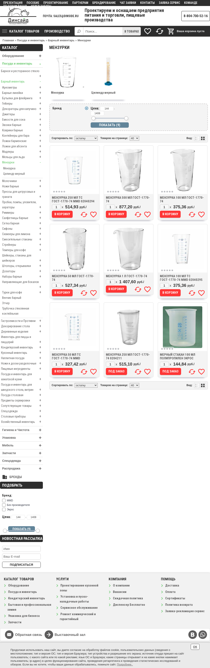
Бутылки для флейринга (22, 98)
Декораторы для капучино (22, 108)
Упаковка (22, 437)
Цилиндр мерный (14, 173)
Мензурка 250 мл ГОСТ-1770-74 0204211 (128, 356)
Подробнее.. (125, 664)
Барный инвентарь (22, 81)
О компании (121, 585)
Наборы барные (22, 276)
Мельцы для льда (22, 157)
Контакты (147, 2)
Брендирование (104, 2)
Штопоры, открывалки (22, 265)
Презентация (12, 2)
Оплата (170, 592)
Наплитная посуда (22, 358)
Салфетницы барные (22, 218)
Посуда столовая (22, 395)
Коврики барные (22, 130)
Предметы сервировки (22, 400)
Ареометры (22, 87)
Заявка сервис (169, 2)
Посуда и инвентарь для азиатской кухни (22, 377)
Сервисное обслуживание (79, 608)
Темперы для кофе (22, 250)
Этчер (6, 303)
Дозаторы (22, 271)
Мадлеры (22, 151)
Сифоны (22, 228)
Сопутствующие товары (22, 405)
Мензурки (22, 162)
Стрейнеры (22, 244)
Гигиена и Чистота (22, 430)
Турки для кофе (22, 292)
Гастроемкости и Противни (22, 320)
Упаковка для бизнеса (24, 616)
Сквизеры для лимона (22, 234)
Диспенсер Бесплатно (129, 605)
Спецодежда (22, 411)
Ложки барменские (22, 141)
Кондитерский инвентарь (22, 347)
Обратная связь (28, 635)
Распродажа (22, 468)
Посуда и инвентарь (22, 63)
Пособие (33, 2)
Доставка (172, 585)
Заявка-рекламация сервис (185, 611)
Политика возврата (179, 605)
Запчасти (22, 453)
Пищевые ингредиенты (22, 368)
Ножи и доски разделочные (22, 363)
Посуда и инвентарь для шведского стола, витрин (22, 387)
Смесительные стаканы (22, 239)
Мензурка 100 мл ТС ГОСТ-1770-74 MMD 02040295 (181, 278)
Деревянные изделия (22, 331)
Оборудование (22, 56)
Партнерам (80, 2)
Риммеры (22, 212)
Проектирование (55, 2)
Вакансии (119, 592)
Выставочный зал (70, 635)
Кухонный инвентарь (22, 352)
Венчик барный (11, 297)
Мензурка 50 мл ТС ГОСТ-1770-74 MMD (66, 356)
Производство (57, 31)
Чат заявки (128, 2)
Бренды (15, 477)
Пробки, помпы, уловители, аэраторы (22, 205)
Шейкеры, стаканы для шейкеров (22, 258)
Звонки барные (22, 124)
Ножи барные (22, 186)
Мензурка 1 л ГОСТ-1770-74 (126, 276)
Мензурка (9, 168)
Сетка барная (22, 223)
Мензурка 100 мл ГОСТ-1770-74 (182, 199)
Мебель (22, 445)
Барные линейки (22, 92)
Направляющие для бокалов (22, 285)
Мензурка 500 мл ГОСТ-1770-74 (128, 199)
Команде (190, 2)
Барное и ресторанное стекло (22, 74)
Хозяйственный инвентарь (22, 421)
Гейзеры (22, 103)
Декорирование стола (22, 326)
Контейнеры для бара (22, 135)
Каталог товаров (20, 31)
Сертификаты (175, 598)
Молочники (22, 181)
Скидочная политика (128, 598)
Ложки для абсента (22, 146)
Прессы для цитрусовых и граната (22, 194)
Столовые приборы (22, 416)
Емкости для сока (22, 119)
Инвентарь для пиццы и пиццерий (22, 340)
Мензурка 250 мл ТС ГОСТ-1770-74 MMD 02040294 (73, 199)
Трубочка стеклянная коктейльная (15, 311)
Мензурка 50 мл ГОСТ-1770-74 (73, 278)
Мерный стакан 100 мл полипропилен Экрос (177, 356)
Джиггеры (22, 114)
